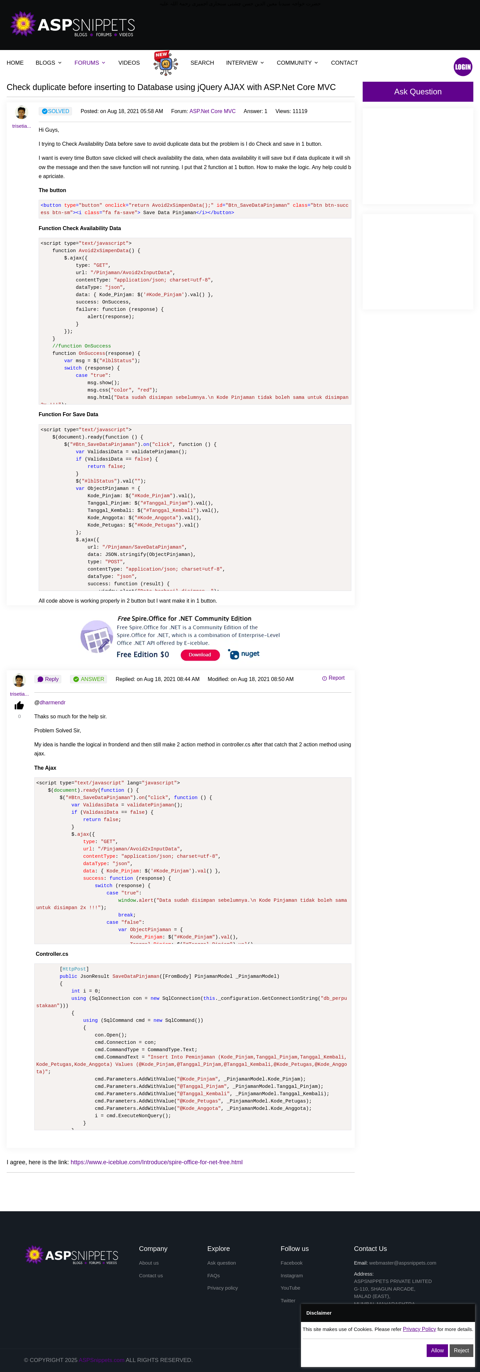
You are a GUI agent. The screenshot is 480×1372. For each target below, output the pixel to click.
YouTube (290, 1288)
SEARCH (202, 63)
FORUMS (87, 63)
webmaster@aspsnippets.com (402, 1263)
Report (333, 678)
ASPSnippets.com (101, 1360)
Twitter (288, 1300)
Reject (461, 1350)
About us (149, 1263)
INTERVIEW (241, 63)
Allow (437, 1350)
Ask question (221, 1263)
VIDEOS (129, 63)
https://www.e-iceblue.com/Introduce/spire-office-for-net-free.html (157, 1162)
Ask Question (418, 91)
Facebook (292, 1263)
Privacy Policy (419, 1329)
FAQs (213, 1275)
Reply (48, 679)
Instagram (292, 1275)
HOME (15, 63)
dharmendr (52, 702)
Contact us (151, 1275)
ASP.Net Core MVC (213, 111)
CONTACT (344, 63)
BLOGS (45, 63)
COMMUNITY (294, 63)
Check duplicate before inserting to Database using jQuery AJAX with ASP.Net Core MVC (171, 87)
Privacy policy (222, 1288)
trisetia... (21, 126)
